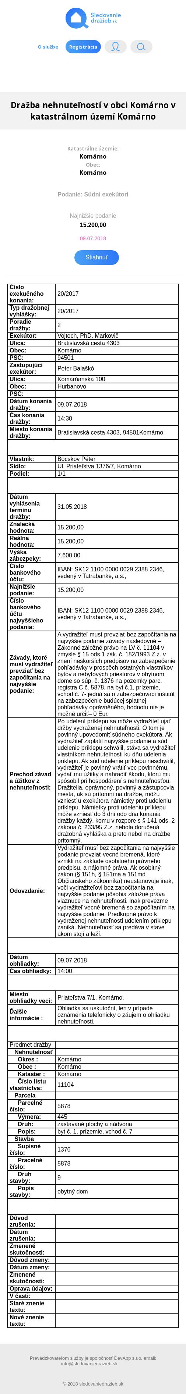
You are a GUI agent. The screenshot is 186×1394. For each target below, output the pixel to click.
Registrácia (83, 46)
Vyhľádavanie (141, 48)
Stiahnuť (96, 257)
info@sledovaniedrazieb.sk (89, 1363)
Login (116, 48)
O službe (48, 46)
